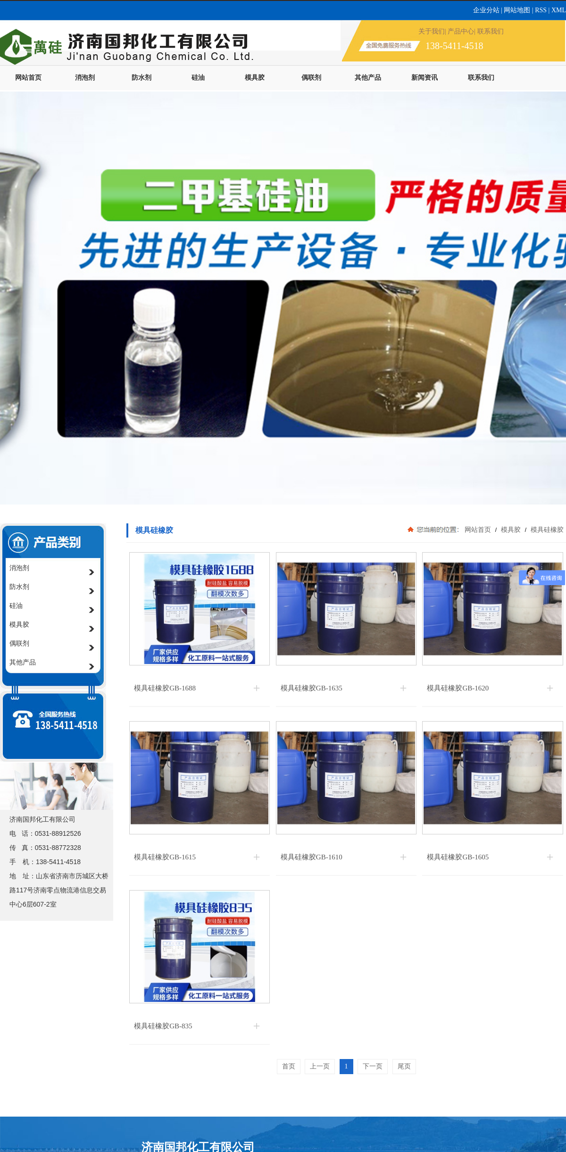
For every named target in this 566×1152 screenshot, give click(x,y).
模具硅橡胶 (546, 529)
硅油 (198, 77)
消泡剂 (85, 77)
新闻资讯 (424, 77)
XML (558, 10)
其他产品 (368, 77)
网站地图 (517, 10)
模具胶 (255, 77)
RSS (541, 10)
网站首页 (28, 77)
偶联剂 (311, 77)
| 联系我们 (488, 31)
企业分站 (487, 10)
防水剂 (141, 77)
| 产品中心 (459, 31)
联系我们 (481, 77)
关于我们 (431, 31)
